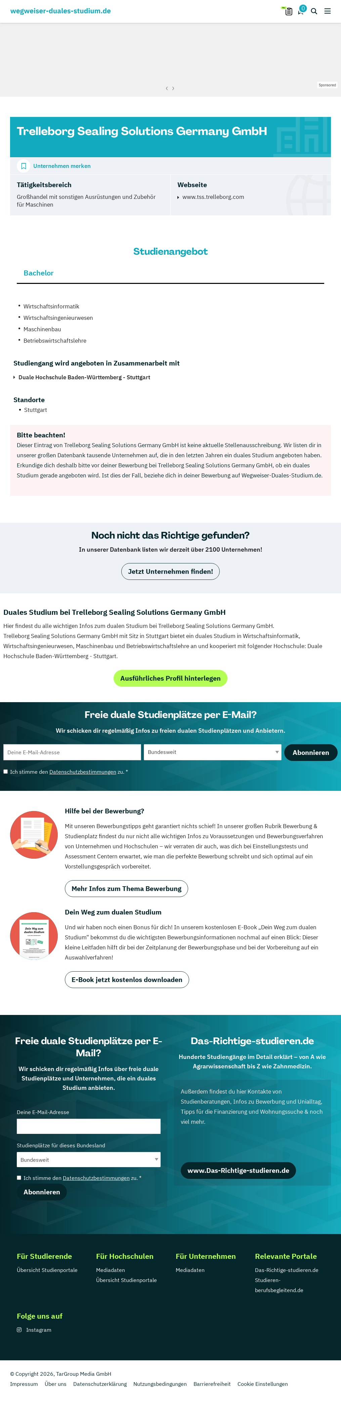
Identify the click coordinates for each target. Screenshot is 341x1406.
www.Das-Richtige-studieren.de (238, 1170)
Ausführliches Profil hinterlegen (170, 678)
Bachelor (39, 273)
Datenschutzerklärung (100, 1383)
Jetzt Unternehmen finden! (170, 571)
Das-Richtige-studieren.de (286, 1270)
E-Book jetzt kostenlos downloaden (127, 979)
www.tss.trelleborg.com (213, 197)
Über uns (56, 1383)
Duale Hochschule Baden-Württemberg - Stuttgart (84, 377)
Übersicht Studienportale (47, 1270)
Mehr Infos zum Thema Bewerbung (126, 888)
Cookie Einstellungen (263, 1383)
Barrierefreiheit (212, 1383)
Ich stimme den (65, 771)
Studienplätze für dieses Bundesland (89, 1154)
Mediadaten (110, 1270)
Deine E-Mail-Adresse (89, 1121)
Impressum (24, 1383)
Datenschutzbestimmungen (82, 771)
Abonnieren (311, 752)
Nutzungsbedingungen (160, 1383)
